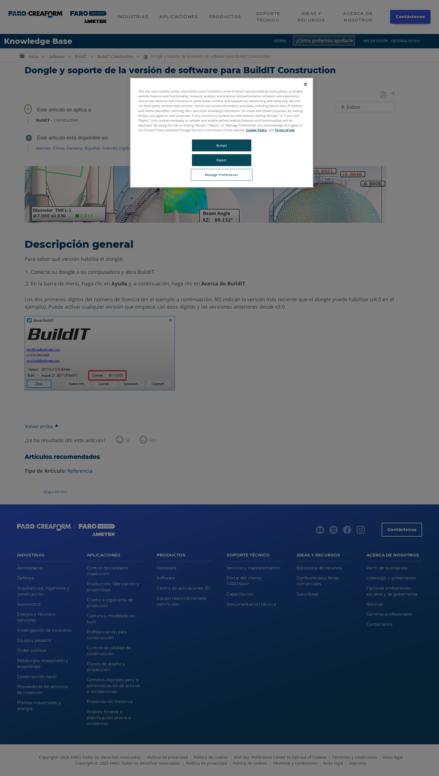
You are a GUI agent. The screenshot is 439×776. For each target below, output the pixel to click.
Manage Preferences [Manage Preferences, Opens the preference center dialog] (221, 175)
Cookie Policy (256, 130)
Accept (221, 145)
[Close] (305, 84)
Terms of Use (285, 130)
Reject (221, 160)
